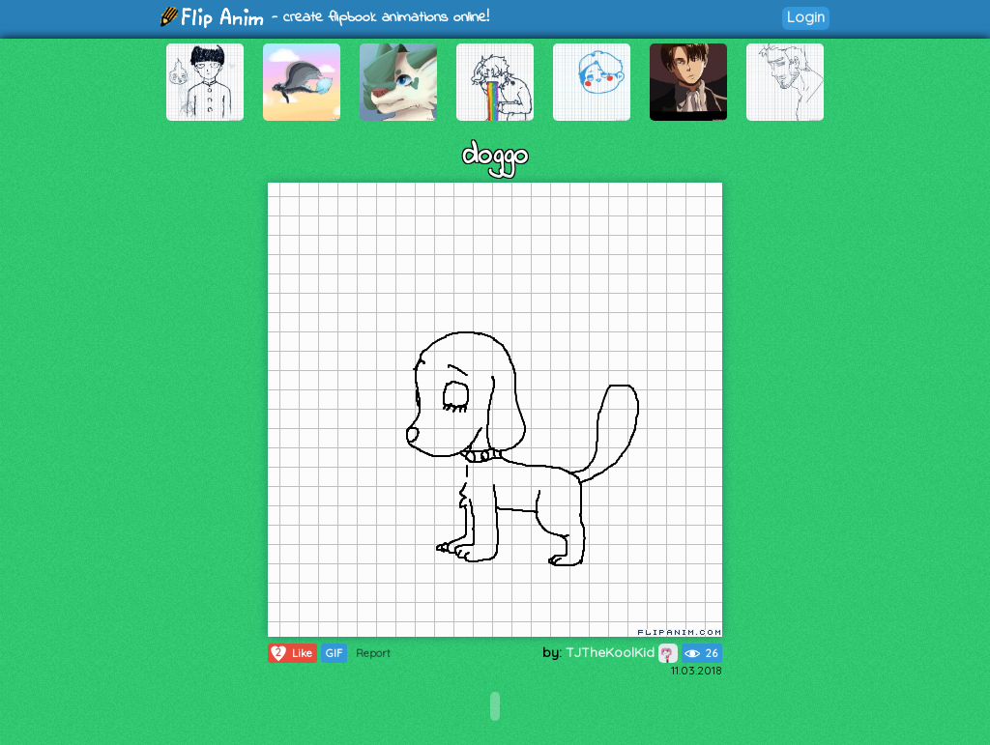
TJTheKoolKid (622, 652)
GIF (334, 653)
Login (806, 17)
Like (290, 653)
